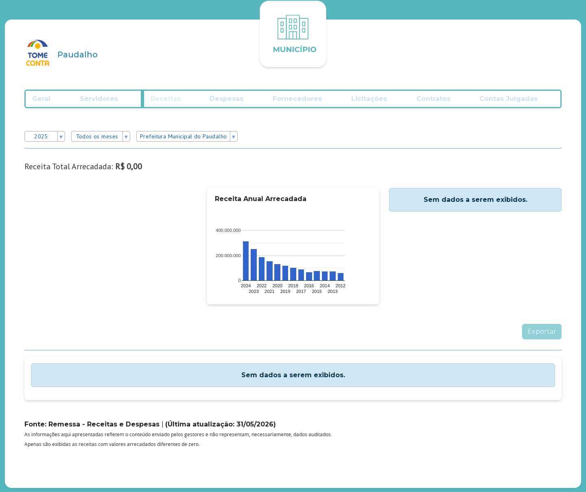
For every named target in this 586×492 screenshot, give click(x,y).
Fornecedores (304, 101)
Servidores (106, 101)
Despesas (232, 101)
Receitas (171, 101)
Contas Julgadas (517, 101)
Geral (48, 101)
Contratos (441, 101)
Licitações (376, 101)
